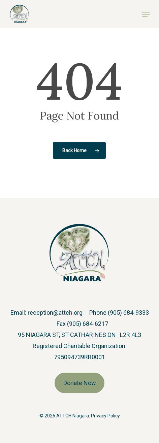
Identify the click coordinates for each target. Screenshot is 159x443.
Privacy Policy (105, 415)
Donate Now (79, 382)
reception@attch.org (55, 312)
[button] (146, 14)
